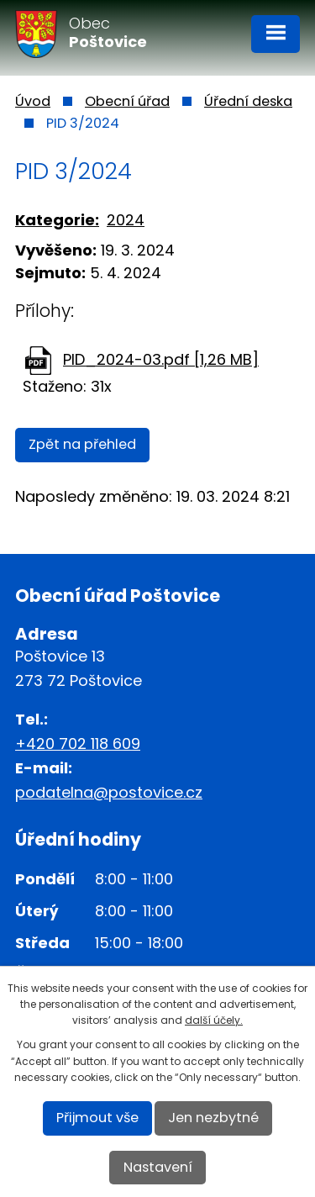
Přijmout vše (97, 1117)
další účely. (214, 1020)
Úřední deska (248, 101)
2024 (125, 219)
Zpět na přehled (82, 444)
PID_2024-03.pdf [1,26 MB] (161, 359)
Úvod (32, 101)
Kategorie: (57, 219)
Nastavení (157, 1167)
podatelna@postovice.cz (108, 792)
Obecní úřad (127, 101)
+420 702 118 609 (77, 743)
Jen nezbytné (213, 1117)
